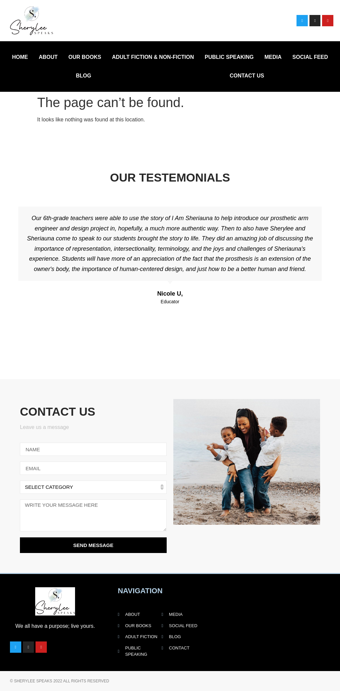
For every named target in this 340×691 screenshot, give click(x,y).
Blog (83, 75)
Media (273, 57)
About (48, 57)
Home (20, 57)
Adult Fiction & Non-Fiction (153, 57)
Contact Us (247, 75)
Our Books (84, 57)
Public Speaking (229, 57)
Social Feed (310, 57)
